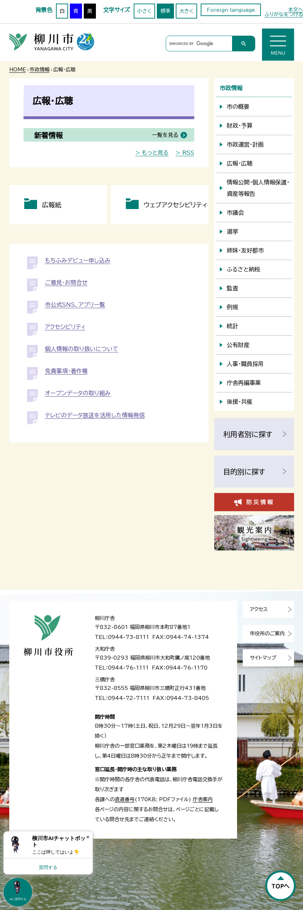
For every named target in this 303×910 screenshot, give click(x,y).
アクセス (259, 609)
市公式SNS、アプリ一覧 (75, 304)
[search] (198, 44)
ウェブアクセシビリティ (175, 205)
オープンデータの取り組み (78, 393)
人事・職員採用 (245, 364)
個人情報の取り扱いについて (81, 349)
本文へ (295, 9)
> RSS (185, 153)
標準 (165, 11)
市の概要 (238, 107)
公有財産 (238, 345)
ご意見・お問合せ (66, 282)
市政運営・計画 (245, 144)
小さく (144, 11)
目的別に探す (244, 471)
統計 (232, 326)
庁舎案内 (203, 799)
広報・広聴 (239, 163)
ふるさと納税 (243, 269)
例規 (232, 307)
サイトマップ (263, 657)
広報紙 (51, 205)
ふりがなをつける (284, 14)
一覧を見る (165, 135)
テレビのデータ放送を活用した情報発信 (95, 415)
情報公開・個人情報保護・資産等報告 (258, 188)
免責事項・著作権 (66, 371)
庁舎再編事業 (244, 383)
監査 (232, 288)
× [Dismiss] (87, 837)
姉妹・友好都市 (245, 250)
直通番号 (125, 799)
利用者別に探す (247, 434)
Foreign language (231, 9)
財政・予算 (239, 125)
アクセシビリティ (65, 327)
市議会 (235, 212)
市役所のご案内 (267, 633)
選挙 (232, 231)
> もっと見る (152, 153)
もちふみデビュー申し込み (78, 260)
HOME (17, 69)
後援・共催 (239, 402)
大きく (186, 11)
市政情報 (40, 69)
